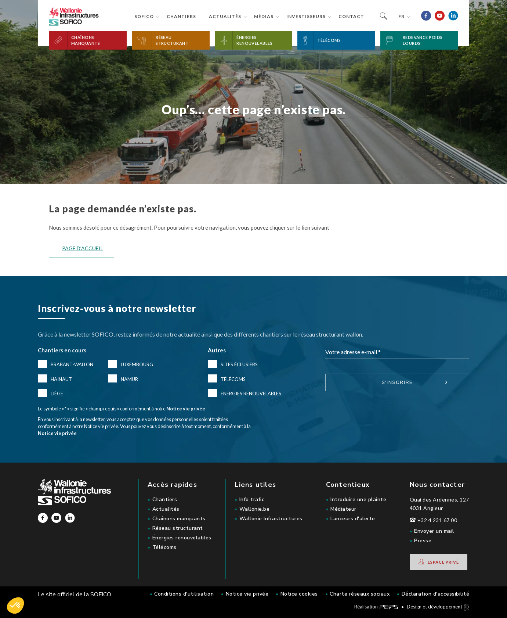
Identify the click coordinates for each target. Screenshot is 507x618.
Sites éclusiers (239, 364)
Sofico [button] (144, 16)
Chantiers (181, 16)
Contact (351, 16)
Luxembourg (137, 364)
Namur (129, 379)
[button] (88, 40)
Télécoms (233, 379)
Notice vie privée (185, 409)
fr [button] (401, 16)
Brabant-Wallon (72, 364)
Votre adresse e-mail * (353, 351)
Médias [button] (264, 16)
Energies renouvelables (251, 393)
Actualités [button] (225, 16)
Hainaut (61, 379)
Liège (57, 393)
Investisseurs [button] (306, 16)
